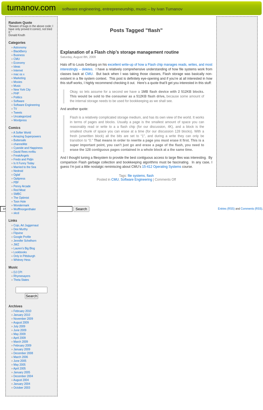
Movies (17, 81)
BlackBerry (20, 51)
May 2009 (19, 334)
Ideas (16, 66)
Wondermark (21, 205)
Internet (18, 70)
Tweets (17, 112)
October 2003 (21, 387)
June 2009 (19, 330)
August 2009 (21, 322)
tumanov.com (31, 7)
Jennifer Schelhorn (24, 240)
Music (17, 85)
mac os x (18, 74)
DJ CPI (17, 272)
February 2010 (22, 311)
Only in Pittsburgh (24, 256)
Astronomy (20, 47)
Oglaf (16, 174)
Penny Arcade (21, 186)
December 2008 (23, 353)
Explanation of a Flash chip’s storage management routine (119, 52)
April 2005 (19, 368)
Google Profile (22, 236)
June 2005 (19, 360)
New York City (21, 89)
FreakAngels (21, 155)
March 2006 (20, 357)
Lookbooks (20, 252)
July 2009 (19, 326)
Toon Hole (19, 201)
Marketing (19, 78)
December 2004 (23, 376)
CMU (89, 74)
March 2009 (20, 341)
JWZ (16, 244)
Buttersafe (19, 140)
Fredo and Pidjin (23, 159)
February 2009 (22, 345)
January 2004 (21, 383)
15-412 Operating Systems (161, 167)
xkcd (16, 213)
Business (19, 55)
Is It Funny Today (23, 163)
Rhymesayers (21, 276)
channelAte (20, 144)
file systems (136, 176)
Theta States (21, 279)
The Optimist (21, 197)
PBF (16, 182)
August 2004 (21, 380)
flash (150, 176)
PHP (16, 93)
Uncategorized (22, 116)
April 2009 (19, 337)
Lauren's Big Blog (24, 248)
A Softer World (22, 132)
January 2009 (21, 349)
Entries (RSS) (226, 208)
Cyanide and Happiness (27, 147)
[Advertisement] (235, 101)
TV (15, 108)
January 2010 (21, 314)
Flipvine (18, 233)
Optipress (19, 178)
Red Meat (19, 190)
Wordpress (20, 120)
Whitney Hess (21, 259)
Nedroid (18, 170)
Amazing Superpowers (27, 136)
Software (18, 101)
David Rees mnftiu (24, 151)
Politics (17, 97)
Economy (19, 62)
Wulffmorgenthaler (24, 209)
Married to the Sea (24, 167)
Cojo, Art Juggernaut (25, 225)
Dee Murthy (20, 229)
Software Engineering (136, 179)
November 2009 (23, 318)
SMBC (17, 193)
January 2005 (21, 372)
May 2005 (19, 364)
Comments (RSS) (251, 208)
